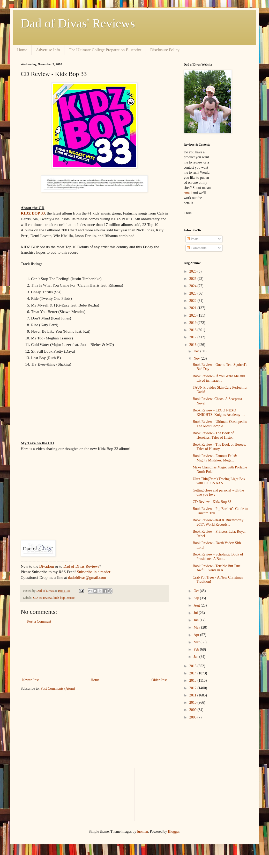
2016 (193, 345)
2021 (193, 308)
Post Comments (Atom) (58, 688)
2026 (193, 271)
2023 (193, 293)
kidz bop (59, 598)
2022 (193, 301)
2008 (193, 717)
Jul (196, 613)
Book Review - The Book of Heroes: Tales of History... (219, 447)
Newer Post (30, 680)
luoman (142, 831)
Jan (196, 657)
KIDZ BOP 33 (33, 213)
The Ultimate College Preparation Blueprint (105, 50)
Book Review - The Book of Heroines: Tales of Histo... (214, 435)
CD (35, 598)
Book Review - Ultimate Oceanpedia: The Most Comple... (220, 424)
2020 (193, 315)
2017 (193, 337)
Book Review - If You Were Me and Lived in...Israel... (219, 378)
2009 (193, 710)
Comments (196, 248)
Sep (196, 598)
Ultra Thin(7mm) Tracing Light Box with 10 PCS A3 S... (219, 481)
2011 (193, 695)
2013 (193, 680)
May (197, 627)
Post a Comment (39, 621)
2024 (193, 286)
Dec (196, 351)
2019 (193, 323)
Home (22, 50)
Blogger (173, 831)
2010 (193, 702)
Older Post (159, 680)
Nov (197, 358)
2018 (193, 330)
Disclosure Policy (165, 50)
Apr (196, 635)
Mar (196, 642)
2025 (193, 279)
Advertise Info (48, 50)
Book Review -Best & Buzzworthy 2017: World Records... (218, 522)
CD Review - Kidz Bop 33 (212, 502)
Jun (196, 620)
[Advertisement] (94, 650)
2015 (193, 666)
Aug (197, 605)
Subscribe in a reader (93, 571)
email (188, 193)
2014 (193, 673)
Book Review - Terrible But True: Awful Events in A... (217, 568)
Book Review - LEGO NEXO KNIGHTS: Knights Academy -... (219, 412)
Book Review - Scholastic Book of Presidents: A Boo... (218, 556)
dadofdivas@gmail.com (87, 577)
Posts (192, 239)
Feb (196, 649)
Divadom (46, 566)
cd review (45, 598)
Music (70, 598)
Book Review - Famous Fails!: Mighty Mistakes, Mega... (215, 458)
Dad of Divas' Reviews (78, 23)
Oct (196, 591)
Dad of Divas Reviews (81, 566)
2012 (193, 688)
